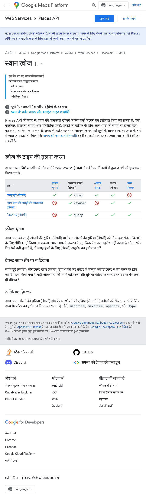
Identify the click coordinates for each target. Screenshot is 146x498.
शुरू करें (104, 18)
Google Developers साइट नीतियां (109, 327)
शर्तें (7, 478)
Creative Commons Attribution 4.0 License (97, 322)
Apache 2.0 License (29, 327)
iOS (54, 392)
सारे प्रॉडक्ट (11, 460)
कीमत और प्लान (108, 385)
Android (57, 385)
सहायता (103, 399)
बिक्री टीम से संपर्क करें (111, 392)
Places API (49, 18)
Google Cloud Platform (20, 453)
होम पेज (9, 53)
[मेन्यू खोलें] (7, 5)
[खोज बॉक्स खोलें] (94, 5)
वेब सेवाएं (57, 406)
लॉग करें (136, 5)
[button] (36, 107)
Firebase (11, 447)
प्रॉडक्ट (22, 53)
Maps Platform (44, 5)
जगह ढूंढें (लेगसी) (16, 195)
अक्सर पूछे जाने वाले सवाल (20, 385)
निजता (16, 478)
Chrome (10, 440)
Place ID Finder (15, 399)
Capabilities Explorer (18, 392)
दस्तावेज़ (69, 53)
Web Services (18, 18)
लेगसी (122, 53)
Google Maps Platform (45, 53)
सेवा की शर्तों (106, 406)
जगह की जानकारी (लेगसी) (60, 136)
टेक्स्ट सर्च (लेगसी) (17, 215)
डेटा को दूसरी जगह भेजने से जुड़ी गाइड (65, 38)
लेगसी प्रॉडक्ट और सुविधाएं (110, 33)
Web (55, 399)
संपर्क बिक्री (129, 18)
